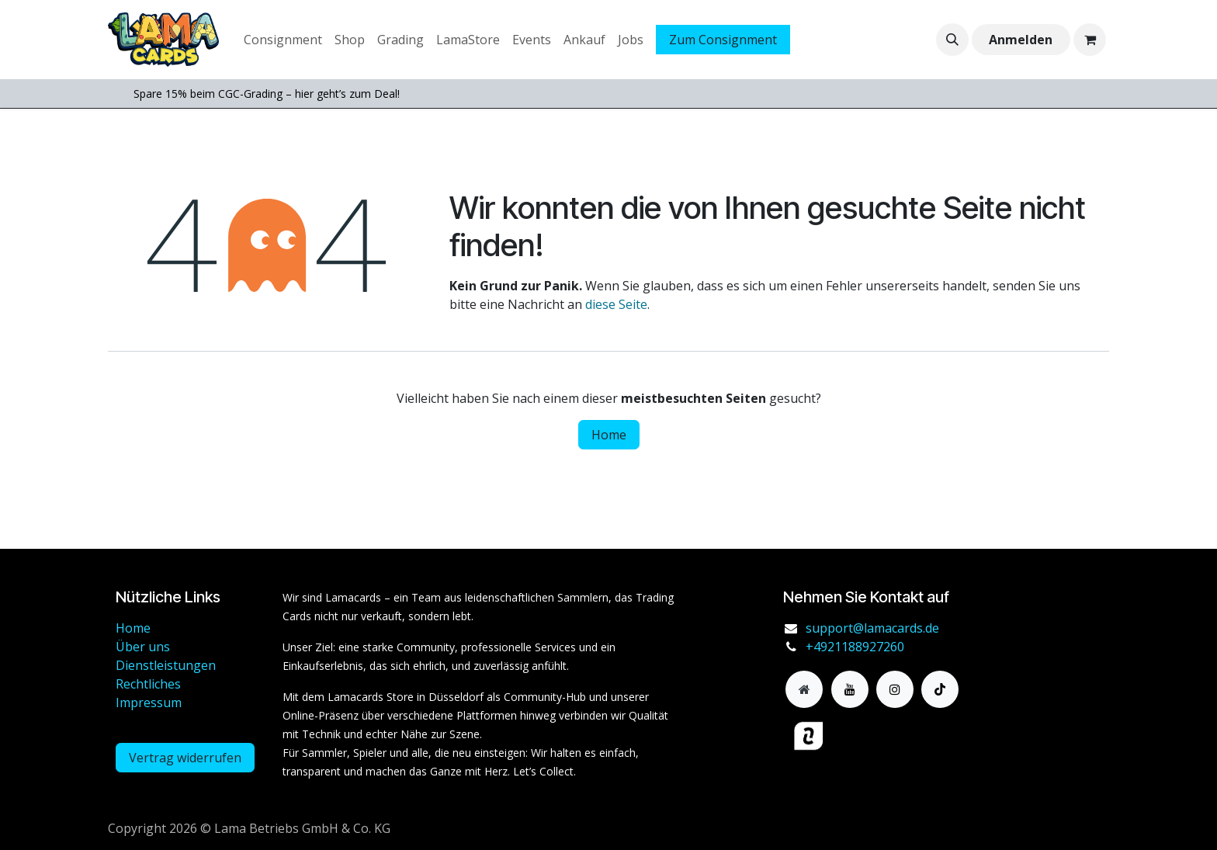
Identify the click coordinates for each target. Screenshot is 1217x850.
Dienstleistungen (166, 665)
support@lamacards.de (872, 628)
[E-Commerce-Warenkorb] (1089, 39)
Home (608, 434)
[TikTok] (940, 689)
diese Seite (616, 304)
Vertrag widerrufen (185, 757)
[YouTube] (850, 689)
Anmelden (1020, 39)
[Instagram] (895, 689)
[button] (952, 39)
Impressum (149, 702)
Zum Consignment (723, 39)
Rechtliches (148, 683)
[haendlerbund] (876, 736)
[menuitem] (283, 39)
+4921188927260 (855, 646)
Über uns (143, 646)
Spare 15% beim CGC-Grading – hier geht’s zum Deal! (266, 93)
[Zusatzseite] (804, 689)
